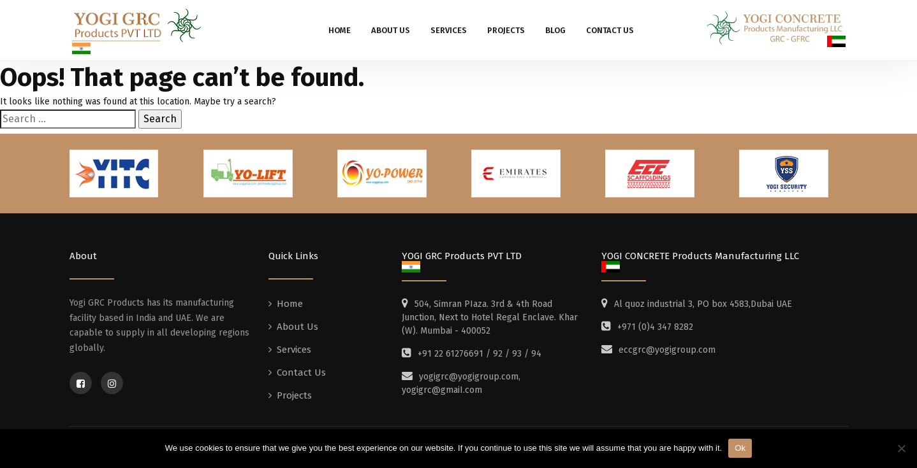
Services (448, 30)
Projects (506, 30)
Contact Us (610, 30)
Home (339, 30)
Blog (555, 30)
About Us (390, 30)
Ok (740, 448)
